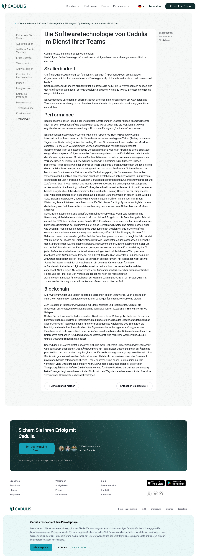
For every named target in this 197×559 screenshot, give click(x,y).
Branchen (15, 481)
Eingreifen (15, 494)
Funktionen (90, 6)
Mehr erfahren (79, 547)
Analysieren (61, 485)
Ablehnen (62, 547)
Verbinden (60, 481)
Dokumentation (109, 485)
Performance (165, 36)
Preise (105, 6)
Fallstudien (61, 494)
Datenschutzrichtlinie (127, 509)
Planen (13, 490)
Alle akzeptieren (41, 547)
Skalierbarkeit (166, 32)
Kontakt (105, 490)
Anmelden (154, 6)
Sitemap (169, 509)
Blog (103, 481)
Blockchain (164, 40)
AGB (144, 509)
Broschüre (182, 509)
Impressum (156, 509)
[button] (73, 6)
